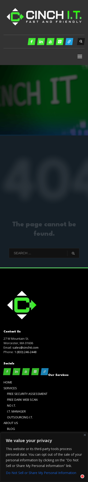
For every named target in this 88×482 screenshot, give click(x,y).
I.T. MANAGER (16, 411)
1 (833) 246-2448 (25, 352)
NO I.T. (11, 405)
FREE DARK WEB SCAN (22, 399)
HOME (8, 382)
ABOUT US (11, 423)
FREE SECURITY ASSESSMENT (27, 394)
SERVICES (10, 388)
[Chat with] (76, 470)
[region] (44, 457)
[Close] (85, 435)
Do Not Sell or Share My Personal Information (41, 472)
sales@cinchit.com (25, 347)
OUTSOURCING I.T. (20, 417)
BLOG (11, 429)
